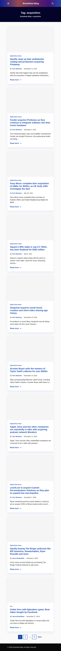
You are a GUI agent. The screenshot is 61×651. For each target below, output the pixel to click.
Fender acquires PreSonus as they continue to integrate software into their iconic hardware (30, 123)
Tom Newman (17, 69)
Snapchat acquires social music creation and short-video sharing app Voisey (29, 310)
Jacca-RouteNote (18, 558)
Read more (15, 80)
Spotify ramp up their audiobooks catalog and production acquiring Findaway (27, 62)
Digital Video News (15, 304)
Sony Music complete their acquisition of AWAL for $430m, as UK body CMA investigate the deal (29, 186)
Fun (11, 606)
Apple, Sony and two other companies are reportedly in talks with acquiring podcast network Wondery (29, 429)
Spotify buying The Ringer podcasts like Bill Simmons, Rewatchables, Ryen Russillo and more (30, 551)
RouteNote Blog (31, 3)
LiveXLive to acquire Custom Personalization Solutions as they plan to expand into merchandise (29, 490)
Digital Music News (16, 56)
